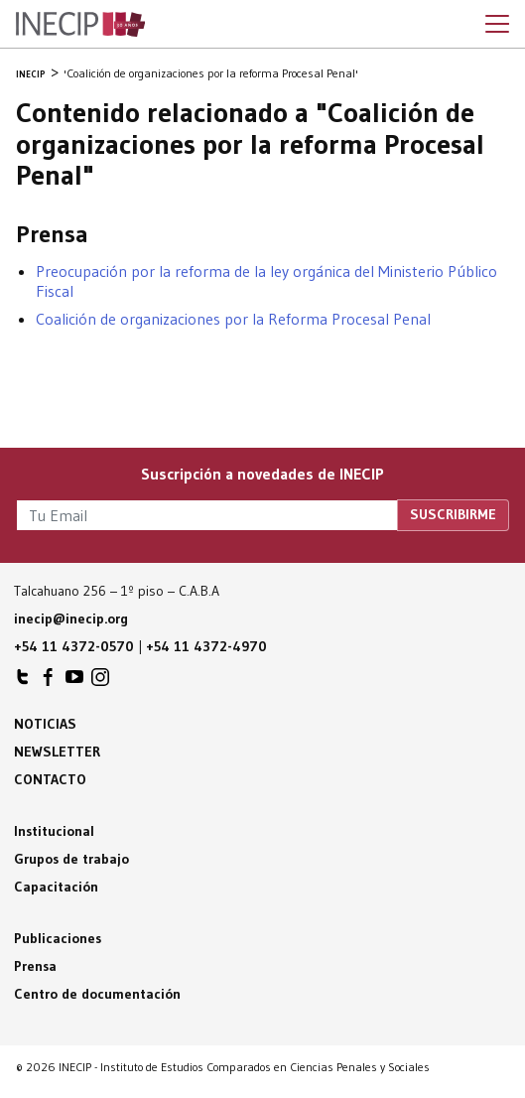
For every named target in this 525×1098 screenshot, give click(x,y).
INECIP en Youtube (74, 682)
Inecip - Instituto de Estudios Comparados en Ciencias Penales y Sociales (80, 25)
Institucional (54, 831)
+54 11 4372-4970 (206, 646)
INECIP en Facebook (49, 682)
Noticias (45, 724)
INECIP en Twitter (23, 682)
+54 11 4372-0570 (74, 646)
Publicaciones (57, 938)
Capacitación (56, 886)
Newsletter (57, 751)
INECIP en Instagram (100, 682)
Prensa (35, 966)
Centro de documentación (97, 994)
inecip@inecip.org (71, 618)
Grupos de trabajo (71, 859)
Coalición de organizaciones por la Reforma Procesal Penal (233, 319)
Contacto (50, 779)
